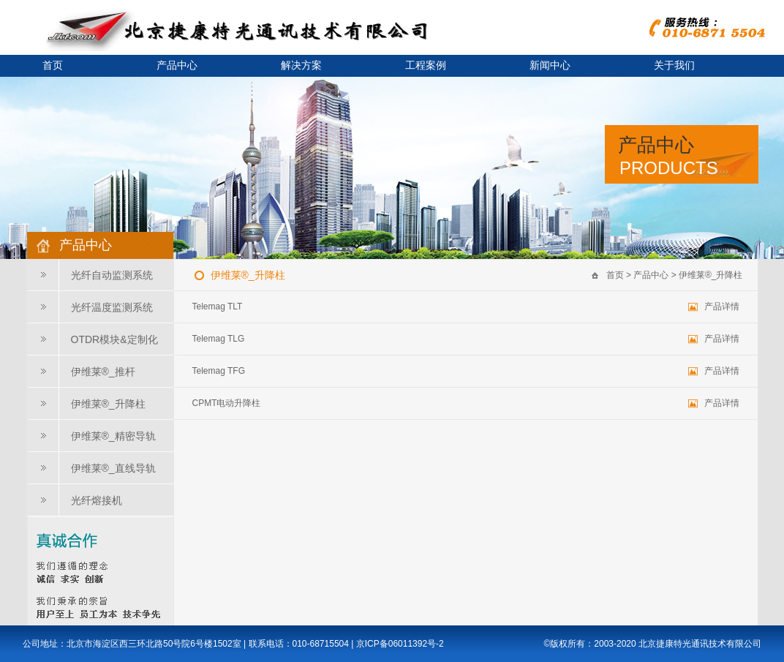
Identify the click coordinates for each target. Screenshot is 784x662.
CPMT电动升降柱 (226, 403)
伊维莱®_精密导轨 (113, 436)
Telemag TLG (218, 339)
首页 (615, 275)
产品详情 (721, 306)
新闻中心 (549, 65)
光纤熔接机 (96, 500)
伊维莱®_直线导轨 (113, 468)
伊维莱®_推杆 (103, 371)
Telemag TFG (218, 371)
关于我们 (674, 65)
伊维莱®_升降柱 (108, 404)
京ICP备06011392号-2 (400, 644)
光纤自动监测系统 (112, 275)
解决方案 (301, 65)
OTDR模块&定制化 (114, 339)
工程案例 (425, 65)
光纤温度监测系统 (112, 307)
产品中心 (177, 65)
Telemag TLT (217, 306)
